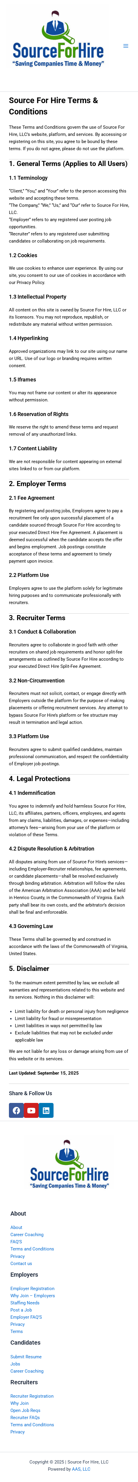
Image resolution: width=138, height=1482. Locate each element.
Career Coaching (26, 1234)
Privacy (17, 1256)
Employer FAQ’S (26, 1317)
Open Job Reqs (25, 1410)
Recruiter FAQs (25, 1417)
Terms (16, 1331)
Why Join (19, 1403)
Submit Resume (26, 1357)
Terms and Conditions (32, 1249)
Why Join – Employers (32, 1295)
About (16, 1227)
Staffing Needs (25, 1303)
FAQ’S (16, 1241)
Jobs (15, 1364)
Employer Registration (32, 1288)
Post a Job (21, 1310)
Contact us (21, 1263)
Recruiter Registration (32, 1396)
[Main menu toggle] (126, 46)
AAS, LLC (81, 1469)
